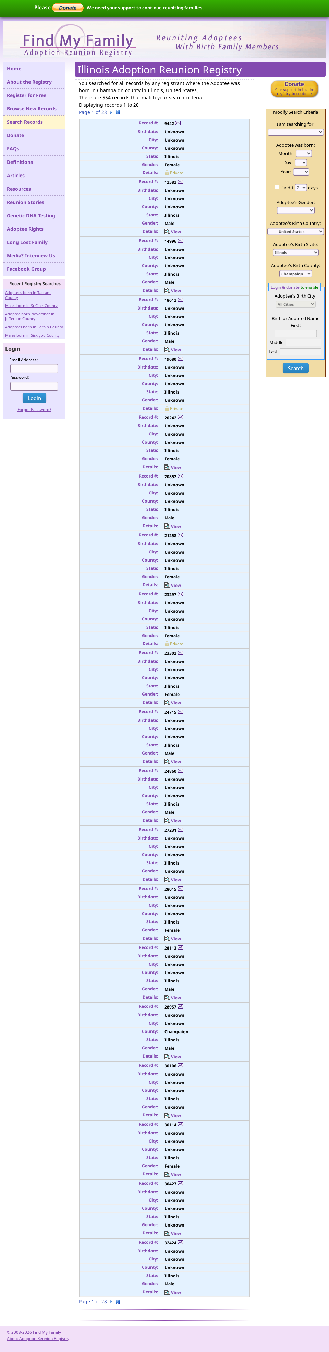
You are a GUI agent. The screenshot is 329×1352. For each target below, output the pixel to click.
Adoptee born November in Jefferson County (29, 316)
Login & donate (285, 287)
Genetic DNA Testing (31, 215)
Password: (19, 377)
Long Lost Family (27, 242)
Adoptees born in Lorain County (34, 326)
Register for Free (26, 95)
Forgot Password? (34, 409)
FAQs (13, 148)
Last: (274, 352)
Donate (15, 135)
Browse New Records (32, 108)
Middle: (277, 342)
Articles (16, 175)
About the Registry (29, 82)
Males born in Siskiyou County (32, 335)
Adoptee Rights (25, 229)
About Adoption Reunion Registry (38, 1338)
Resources (19, 188)
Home (14, 68)
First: (296, 325)
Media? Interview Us (31, 255)
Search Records (25, 122)
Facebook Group (26, 269)
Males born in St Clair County (31, 305)
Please (59, 7)
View (172, 232)
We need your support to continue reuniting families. (145, 7)
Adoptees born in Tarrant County (28, 295)
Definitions (20, 162)
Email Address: (23, 360)
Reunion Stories (25, 202)
